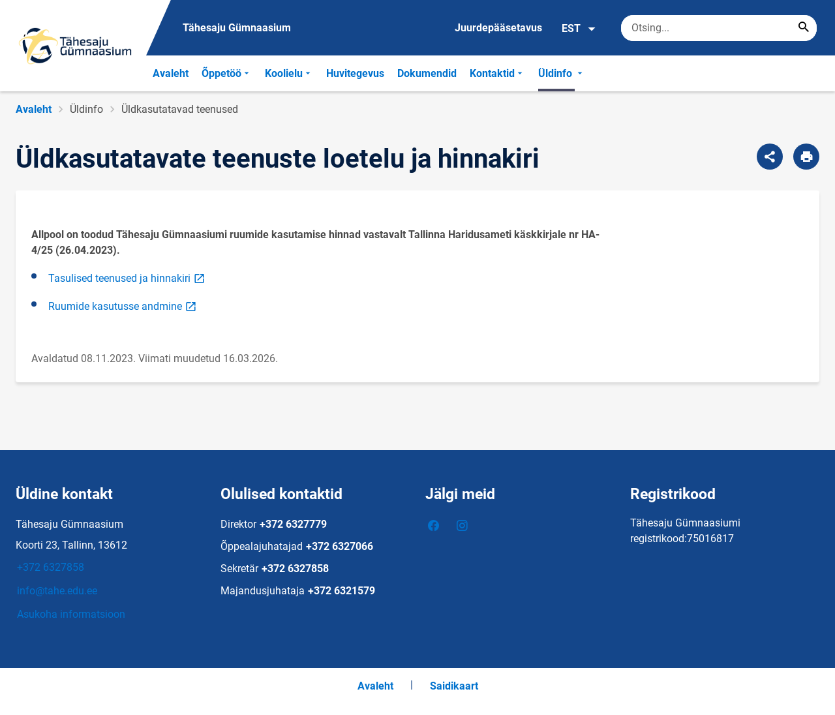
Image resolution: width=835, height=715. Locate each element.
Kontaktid (497, 73)
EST (579, 29)
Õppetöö (227, 73)
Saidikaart (454, 686)
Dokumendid (427, 73)
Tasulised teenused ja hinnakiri (127, 277)
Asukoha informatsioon (71, 614)
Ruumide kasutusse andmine (123, 305)
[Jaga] (770, 157)
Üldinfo (561, 73)
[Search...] (804, 28)
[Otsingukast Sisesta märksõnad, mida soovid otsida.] (719, 28)
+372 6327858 (50, 567)
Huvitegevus (355, 73)
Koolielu (289, 73)
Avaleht (171, 73)
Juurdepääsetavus (498, 28)
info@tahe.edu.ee (57, 591)
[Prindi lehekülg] (806, 157)
